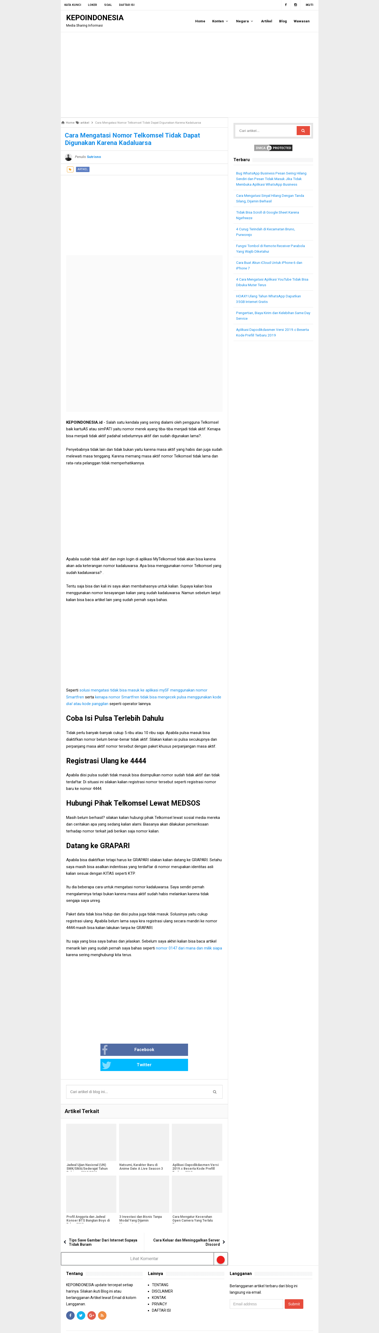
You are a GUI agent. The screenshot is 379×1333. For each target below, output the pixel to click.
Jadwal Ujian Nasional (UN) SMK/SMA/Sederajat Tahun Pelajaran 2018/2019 (86, 1154)
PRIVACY (159, 1289)
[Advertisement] (189, 75)
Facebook (111, 1050)
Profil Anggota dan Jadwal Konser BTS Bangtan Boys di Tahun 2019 (87, 1206)
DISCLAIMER (162, 1276)
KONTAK (159, 1283)
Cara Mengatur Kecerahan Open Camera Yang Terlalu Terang (192, 1206)
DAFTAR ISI (161, 1295)
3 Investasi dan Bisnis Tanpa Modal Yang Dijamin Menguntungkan (140, 1206)
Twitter (162, 1050)
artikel (83, 169)
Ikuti (309, 5)
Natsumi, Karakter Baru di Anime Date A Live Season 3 (141, 1152)
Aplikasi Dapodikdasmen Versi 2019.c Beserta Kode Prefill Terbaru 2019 (195, 1154)
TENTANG (160, 1270)
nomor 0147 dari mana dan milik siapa (189, 948)
